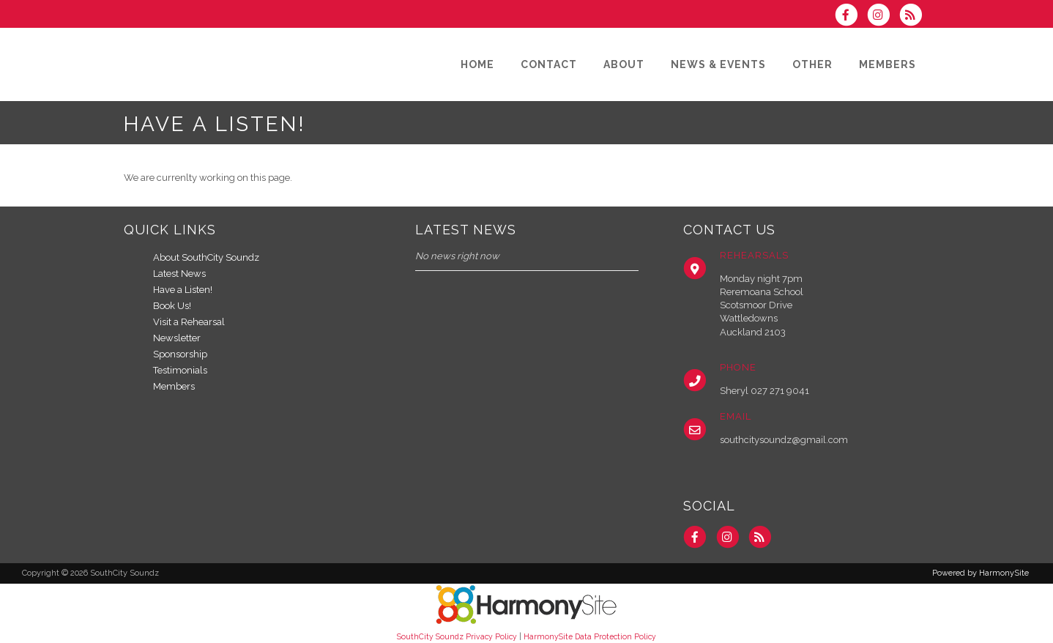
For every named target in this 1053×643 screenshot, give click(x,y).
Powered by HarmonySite (980, 573)
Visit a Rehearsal (189, 321)
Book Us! (172, 305)
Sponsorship (180, 354)
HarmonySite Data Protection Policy (590, 636)
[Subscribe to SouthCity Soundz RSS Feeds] (914, 16)
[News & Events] (718, 64)
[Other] (812, 64)
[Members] (887, 64)
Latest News (179, 273)
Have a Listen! (182, 289)
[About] (624, 64)
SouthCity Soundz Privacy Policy (457, 636)
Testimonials (180, 370)
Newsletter (177, 337)
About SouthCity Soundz (206, 257)
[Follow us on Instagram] (883, 16)
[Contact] (548, 64)
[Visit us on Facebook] (850, 16)
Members (174, 386)
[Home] (477, 64)
